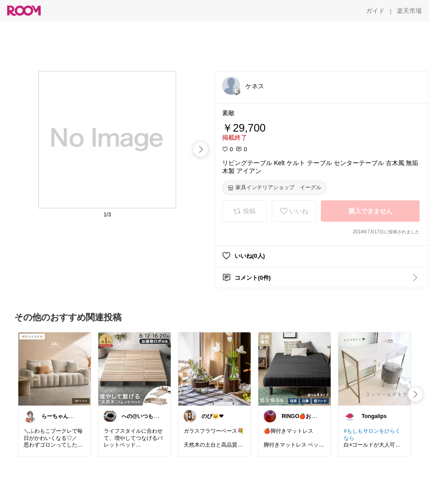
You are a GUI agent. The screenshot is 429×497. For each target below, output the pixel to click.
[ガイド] (375, 11)
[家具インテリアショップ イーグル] (274, 188)
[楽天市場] (409, 11)
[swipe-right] (200, 149)
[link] (54, 368)
